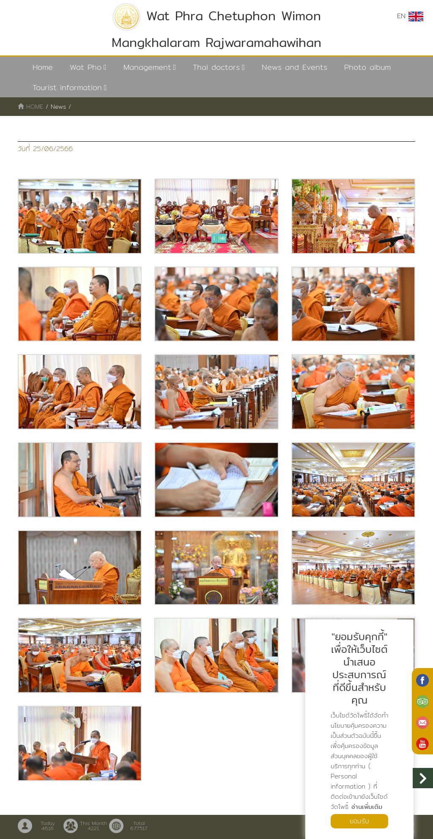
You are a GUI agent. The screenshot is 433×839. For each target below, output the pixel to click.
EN (410, 16)
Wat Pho (85, 67)
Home (43, 67)
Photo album (367, 67)
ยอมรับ (359, 821)
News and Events (294, 67)
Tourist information (67, 87)
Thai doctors (216, 67)
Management (147, 67)
